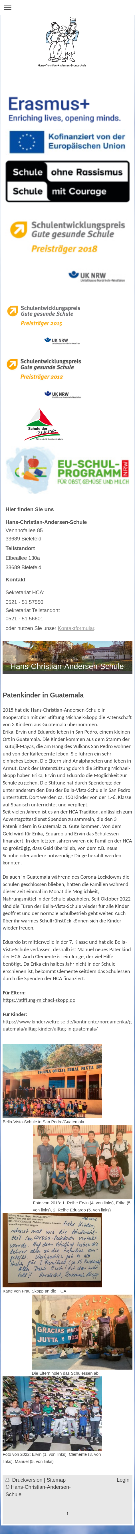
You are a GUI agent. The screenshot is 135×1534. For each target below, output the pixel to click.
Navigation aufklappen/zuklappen (67, 7)
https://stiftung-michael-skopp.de (39, 1000)
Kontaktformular (76, 628)
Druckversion (24, 1480)
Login (123, 1480)
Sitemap (56, 1480)
